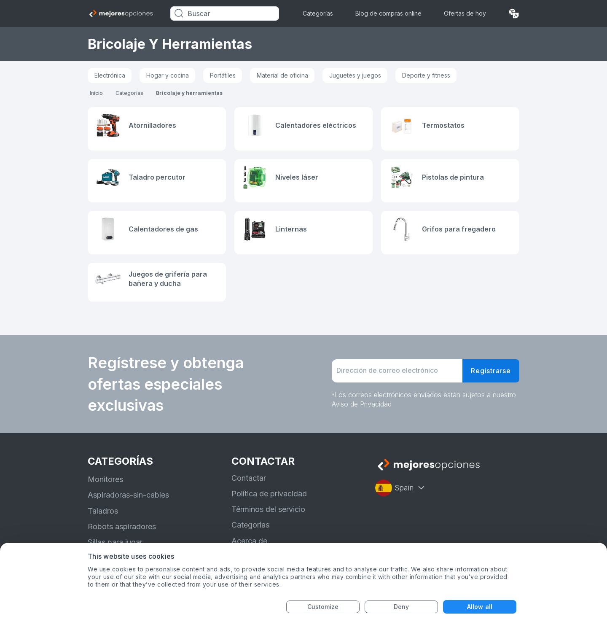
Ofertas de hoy (465, 13)
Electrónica (109, 75)
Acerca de (249, 540)
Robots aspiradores (122, 526)
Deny (401, 606)
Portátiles (223, 75)
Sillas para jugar (115, 542)
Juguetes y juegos (355, 75)
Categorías (318, 13)
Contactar (248, 478)
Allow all (479, 606)
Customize (323, 606)
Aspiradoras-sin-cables (128, 494)
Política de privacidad (269, 493)
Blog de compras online (388, 13)
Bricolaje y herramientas (189, 93)
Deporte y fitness (426, 75)
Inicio (96, 93)
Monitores (105, 479)
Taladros (103, 510)
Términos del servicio (268, 509)
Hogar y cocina (167, 75)
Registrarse (491, 370)
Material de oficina (282, 75)
